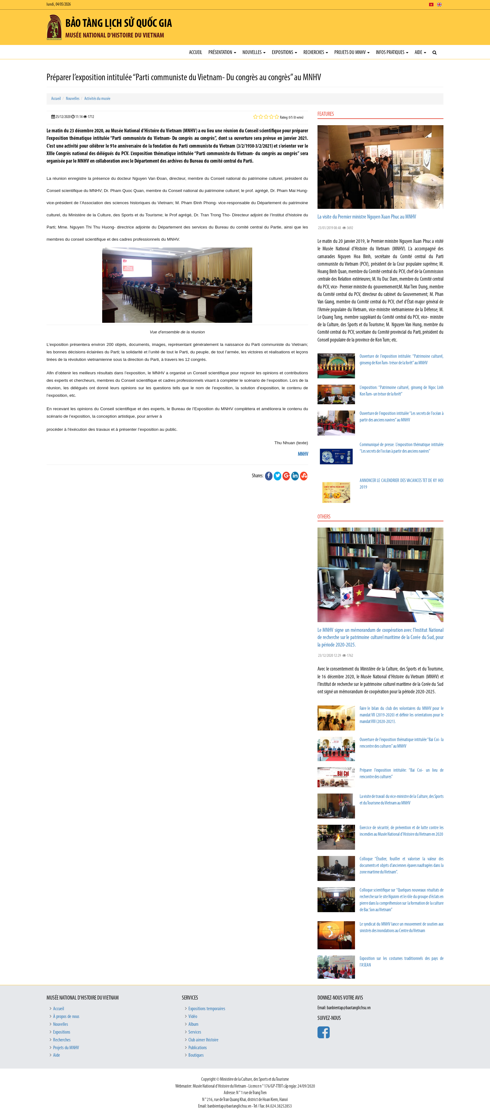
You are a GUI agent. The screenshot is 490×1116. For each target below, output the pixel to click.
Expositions (284, 52)
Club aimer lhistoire (203, 1040)
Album (193, 1024)
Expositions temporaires (206, 1008)
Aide (420, 52)
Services (194, 1032)
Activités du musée (97, 98)
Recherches (315, 52)
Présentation (222, 52)
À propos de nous (66, 1016)
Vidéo (192, 1016)
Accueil (195, 52)
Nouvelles (254, 52)
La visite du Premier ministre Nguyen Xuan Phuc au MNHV (367, 217)
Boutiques (196, 1055)
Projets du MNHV (352, 52)
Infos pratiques (392, 52)
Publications (197, 1047)
